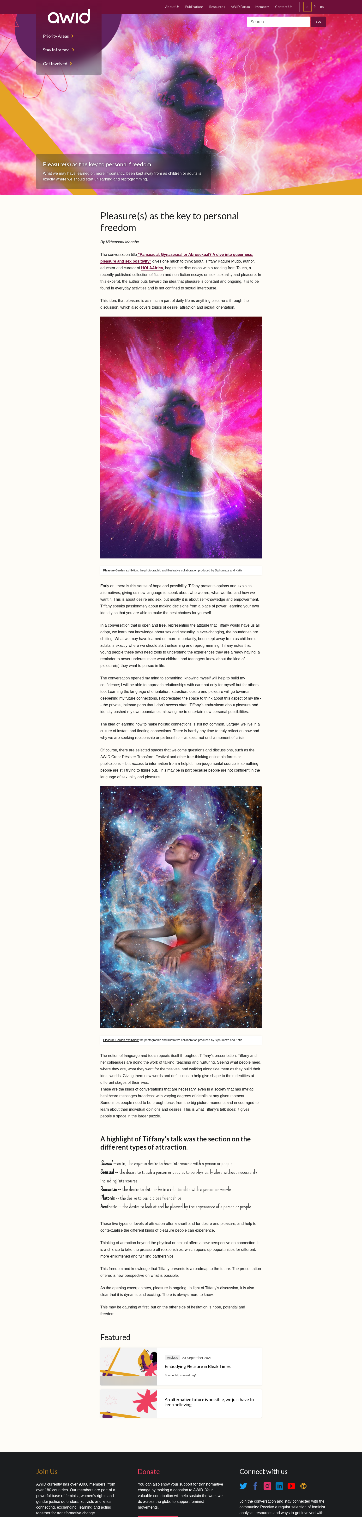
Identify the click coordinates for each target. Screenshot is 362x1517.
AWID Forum (240, 7)
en (307, 7)
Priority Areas (56, 36)
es (322, 7)
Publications (194, 7)
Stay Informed (56, 49)
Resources (217, 7)
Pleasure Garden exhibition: (121, 570)
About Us (172, 7)
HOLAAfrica (152, 268)
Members (262, 7)
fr (315, 7)
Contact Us (283, 7)
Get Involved (55, 63)
